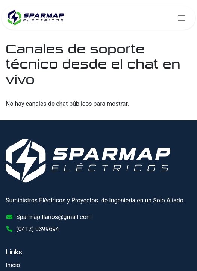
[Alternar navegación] (181, 18)
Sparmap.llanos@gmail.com (54, 217)
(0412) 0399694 (37, 229)
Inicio (13, 265)
